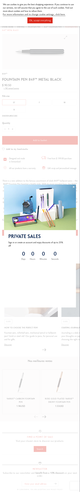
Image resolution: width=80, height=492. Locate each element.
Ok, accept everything (40, 20)
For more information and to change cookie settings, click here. (34, 14)
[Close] (74, 187)
